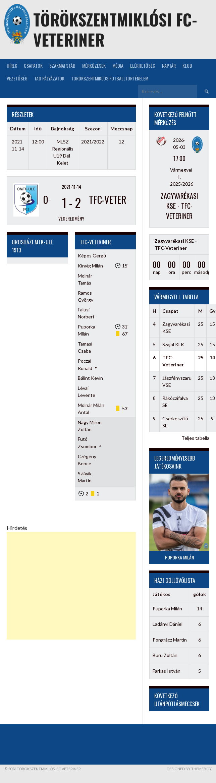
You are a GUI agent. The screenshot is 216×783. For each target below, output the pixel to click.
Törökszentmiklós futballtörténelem (109, 78)
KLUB (187, 65)
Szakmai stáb (62, 65)
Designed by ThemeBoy (189, 769)
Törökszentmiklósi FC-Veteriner (115, 29)
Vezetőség (17, 78)
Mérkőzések (94, 65)
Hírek (12, 65)
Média (117, 65)
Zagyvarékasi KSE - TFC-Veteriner (179, 206)
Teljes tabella (195, 438)
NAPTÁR (169, 65)
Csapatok (33, 65)
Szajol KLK (173, 344)
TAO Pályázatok (49, 78)
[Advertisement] (71, 586)
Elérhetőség (142, 65)
